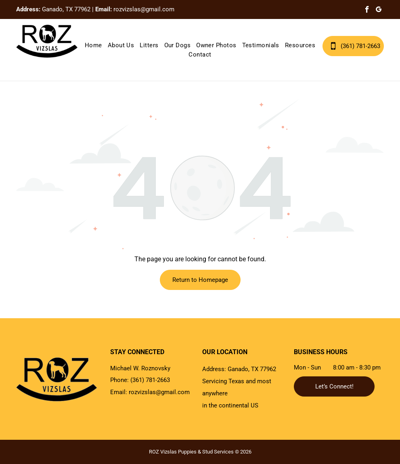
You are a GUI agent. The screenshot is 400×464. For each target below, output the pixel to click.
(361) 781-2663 (150, 380)
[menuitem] (93, 45)
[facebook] (367, 10)
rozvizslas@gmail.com (143, 9)
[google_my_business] (379, 10)
